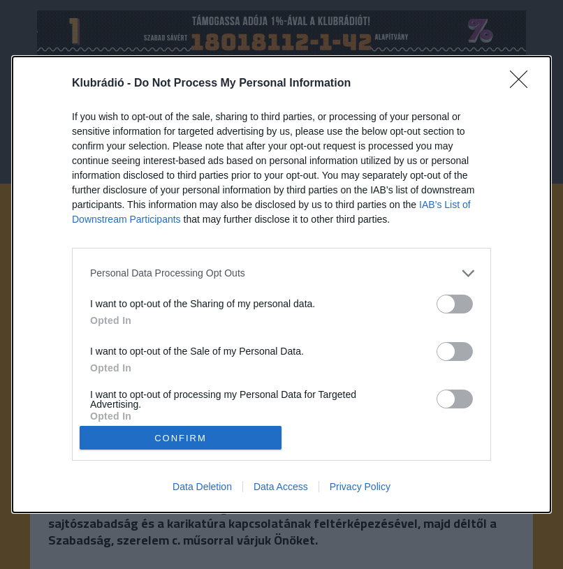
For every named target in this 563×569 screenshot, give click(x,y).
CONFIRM (180, 437)
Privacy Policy (360, 486)
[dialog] (281, 285)
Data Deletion (202, 486)
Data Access (281, 486)
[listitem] (281, 273)
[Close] (523, 84)
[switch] (455, 304)
